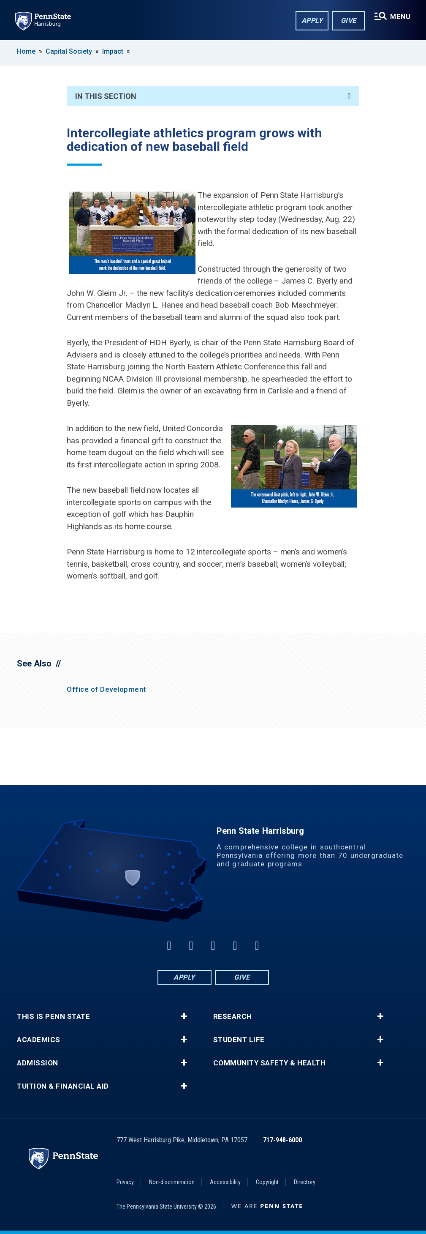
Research (232, 1017)
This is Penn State (53, 1017)
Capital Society (69, 51)
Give (348, 20)
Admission (37, 1063)
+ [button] (184, 1016)
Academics (38, 1040)
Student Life (239, 1040)
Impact (112, 51)
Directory (304, 1182)
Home (26, 51)
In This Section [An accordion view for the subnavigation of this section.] (213, 96)
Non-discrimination (172, 1182)
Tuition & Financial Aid (63, 1086)
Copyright (267, 1182)
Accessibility (225, 1182)
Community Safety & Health (269, 1063)
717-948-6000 (282, 1140)
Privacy (125, 1182)
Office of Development (106, 689)
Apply (312, 20)
